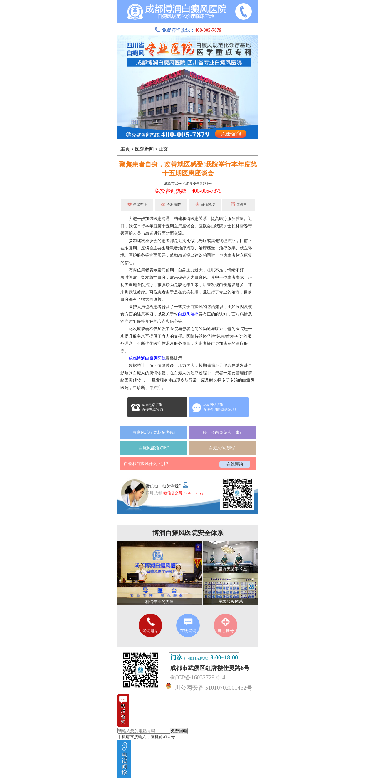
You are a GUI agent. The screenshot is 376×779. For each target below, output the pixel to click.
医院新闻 (144, 149)
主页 (125, 149)
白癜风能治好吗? (154, 448)
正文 (163, 149)
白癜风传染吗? (222, 448)
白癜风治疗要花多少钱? (153, 432)
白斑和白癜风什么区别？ (146, 463)
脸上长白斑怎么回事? (222, 432)
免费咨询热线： (188, 30)
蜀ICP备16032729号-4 (197, 677)
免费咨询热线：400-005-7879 (188, 191)
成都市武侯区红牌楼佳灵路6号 (188, 184)
